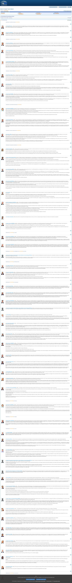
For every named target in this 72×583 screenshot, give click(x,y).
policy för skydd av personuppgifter (41, 581)
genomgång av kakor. (57, 581)
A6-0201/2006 (12, 428)
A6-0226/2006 (12, 232)
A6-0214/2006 (17, 39)
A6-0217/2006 (12, 261)
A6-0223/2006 (12, 282)
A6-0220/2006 (3, 13)
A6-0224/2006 (12, 251)
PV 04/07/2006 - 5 (21, 13)
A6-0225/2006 (18, 130)
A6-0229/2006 (12, 416)
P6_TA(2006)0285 (56, 13)
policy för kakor (49, 581)
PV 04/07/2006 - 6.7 (38, 13)
